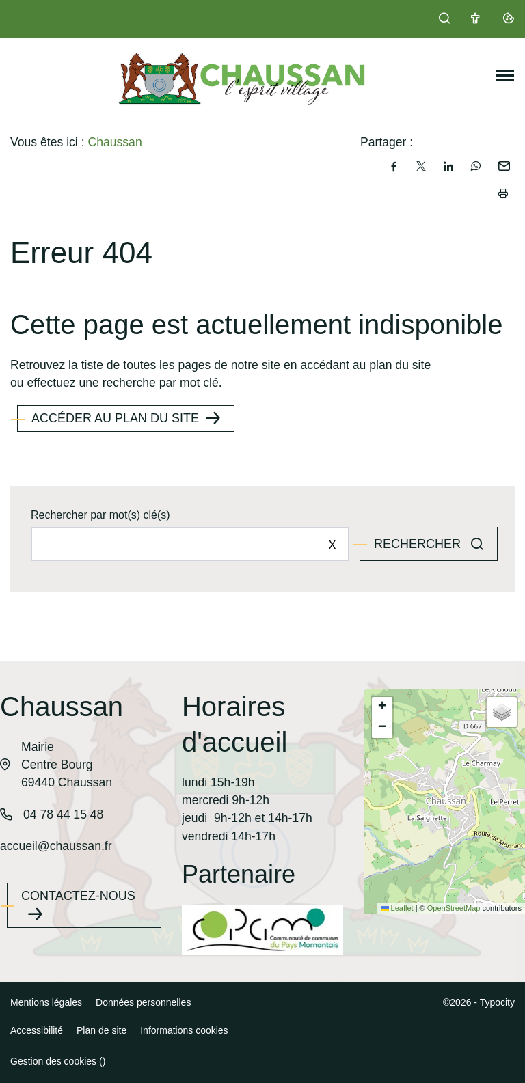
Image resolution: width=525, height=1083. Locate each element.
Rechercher (419, 544)
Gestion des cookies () (57, 1061)
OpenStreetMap (454, 908)
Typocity (497, 1002)
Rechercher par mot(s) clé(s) (100, 515)
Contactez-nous (78, 896)
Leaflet (397, 908)
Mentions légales (46, 1002)
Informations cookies (184, 1030)
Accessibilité (36, 1030)
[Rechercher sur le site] (190, 544)
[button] (382, 707)
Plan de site (101, 1030)
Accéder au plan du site (115, 418)
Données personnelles (143, 1002)
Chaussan (115, 142)
